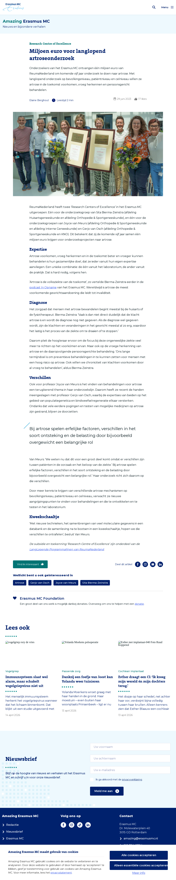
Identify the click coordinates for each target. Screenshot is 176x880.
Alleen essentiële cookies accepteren (141, 865)
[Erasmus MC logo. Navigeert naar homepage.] (13, 7)
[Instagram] (145, 564)
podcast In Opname (43, 287)
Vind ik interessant (30, 564)
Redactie (10, 824)
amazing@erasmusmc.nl (138, 838)
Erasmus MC (13, 838)
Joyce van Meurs (66, 582)
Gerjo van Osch (39, 582)
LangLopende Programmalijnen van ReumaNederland (66, 549)
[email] (130, 747)
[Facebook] (137, 564)
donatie (139, 603)
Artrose (19, 582)
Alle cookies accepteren (138, 855)
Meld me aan (106, 791)
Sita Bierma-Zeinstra (95, 582)
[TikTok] (80, 825)
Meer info (138, 873)
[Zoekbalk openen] (153, 7)
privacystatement (61, 872)
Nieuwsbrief (12, 831)
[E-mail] (152, 564)
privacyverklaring (132, 779)
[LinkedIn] (160, 564)
